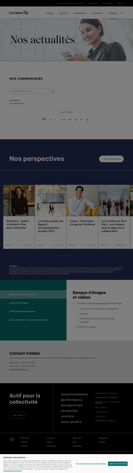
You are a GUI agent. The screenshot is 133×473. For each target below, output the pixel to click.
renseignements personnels (12, 471)
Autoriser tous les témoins (117, 463)
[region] (66, 463)
